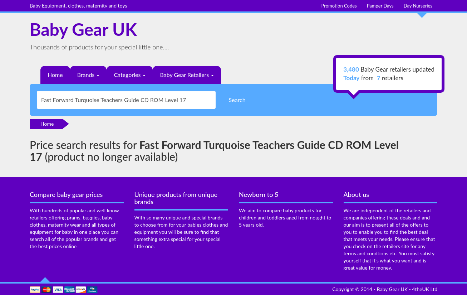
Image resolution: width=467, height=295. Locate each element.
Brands (88, 74)
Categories (130, 74)
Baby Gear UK (83, 29)
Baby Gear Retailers (187, 74)
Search (237, 99)
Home (55, 74)
